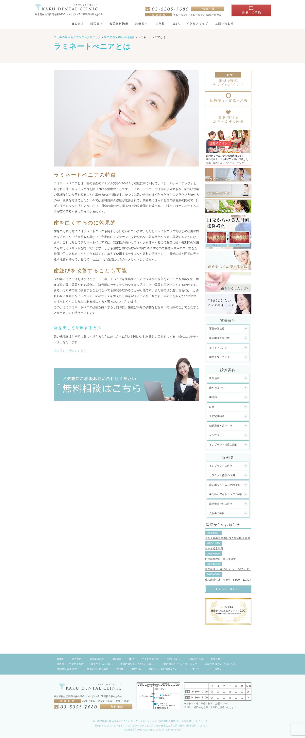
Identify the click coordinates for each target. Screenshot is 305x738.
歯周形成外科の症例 (220, 503)
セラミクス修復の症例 (222, 475)
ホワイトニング (218, 347)
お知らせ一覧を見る (228, 588)
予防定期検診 (217, 416)
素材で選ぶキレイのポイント (220, 664)
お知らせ (215, 659)
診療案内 (116, 659)
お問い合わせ (173, 659)
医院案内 (77, 659)
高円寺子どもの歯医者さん (163, 669)
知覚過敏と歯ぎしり (220, 425)
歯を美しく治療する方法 (70, 350)
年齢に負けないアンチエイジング (179, 664)
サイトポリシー (215, 669)
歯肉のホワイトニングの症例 (226, 494)
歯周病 (213, 397)
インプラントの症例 (220, 465)
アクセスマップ (150, 659)
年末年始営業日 (214, 548)
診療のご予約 (196, 659)
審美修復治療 (217, 328)
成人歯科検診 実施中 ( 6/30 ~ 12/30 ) (228, 579)
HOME (60, 659)
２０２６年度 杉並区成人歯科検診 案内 (227, 538)
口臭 (211, 406)
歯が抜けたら (217, 387)
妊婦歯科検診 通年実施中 (220, 558)
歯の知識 (136, 669)
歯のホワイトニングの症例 (224, 484)
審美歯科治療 (97, 659)
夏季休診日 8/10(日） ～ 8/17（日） (228, 569)
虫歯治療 (214, 378)
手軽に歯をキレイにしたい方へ (137, 664)
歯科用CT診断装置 (67, 669)
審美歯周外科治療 (219, 338)
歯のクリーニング (219, 357)
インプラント (217, 435)
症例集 (120, 669)
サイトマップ (192, 669)
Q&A (131, 659)
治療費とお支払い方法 (97, 669)
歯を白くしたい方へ (101, 664)
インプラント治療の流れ (223, 444)
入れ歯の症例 (217, 513)
